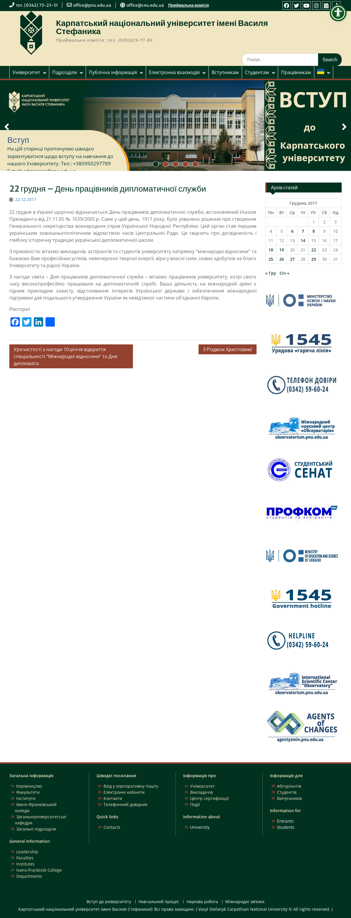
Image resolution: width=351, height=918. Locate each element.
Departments (29, 876)
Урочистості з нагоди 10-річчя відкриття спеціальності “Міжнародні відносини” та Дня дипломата (65, 356)
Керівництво (29, 786)
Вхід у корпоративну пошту (130, 786)
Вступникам (225, 72)
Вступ (18, 140)
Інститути (26, 798)
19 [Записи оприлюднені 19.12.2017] (281, 250)
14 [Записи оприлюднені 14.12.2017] (303, 240)
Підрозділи (64, 72)
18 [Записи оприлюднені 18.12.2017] (270, 250)
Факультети (28, 792)
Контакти (112, 798)
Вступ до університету (109, 902)
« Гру (270, 273)
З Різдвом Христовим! (227, 349)
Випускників (289, 798)
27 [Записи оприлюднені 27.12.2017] (292, 259)
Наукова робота (202, 902)
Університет (26, 72)
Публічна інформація (113, 72)
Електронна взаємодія (174, 72)
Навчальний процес (158, 902)
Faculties (25, 858)
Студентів (286, 792)
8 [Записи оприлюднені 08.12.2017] (314, 231)
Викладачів (201, 792)
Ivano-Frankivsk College (39, 870)
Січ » (284, 273)
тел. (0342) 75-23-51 (37, 5)
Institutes (25, 864)
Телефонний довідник (125, 804)
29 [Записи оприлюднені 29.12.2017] (313, 259)
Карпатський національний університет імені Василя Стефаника (162, 27)
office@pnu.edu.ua (92, 5)
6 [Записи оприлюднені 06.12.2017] (292, 231)
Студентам (257, 72)
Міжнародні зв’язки (244, 902)
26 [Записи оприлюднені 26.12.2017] (281, 259)
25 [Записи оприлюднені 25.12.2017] (270, 259)
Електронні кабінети (124, 792)
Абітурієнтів (289, 786)
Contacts (111, 827)
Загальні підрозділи (36, 829)
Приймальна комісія (188, 5)
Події (195, 804)
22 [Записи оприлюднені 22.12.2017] (313, 250)
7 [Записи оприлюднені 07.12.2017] (303, 231)
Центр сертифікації (209, 798)
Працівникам (296, 72)
